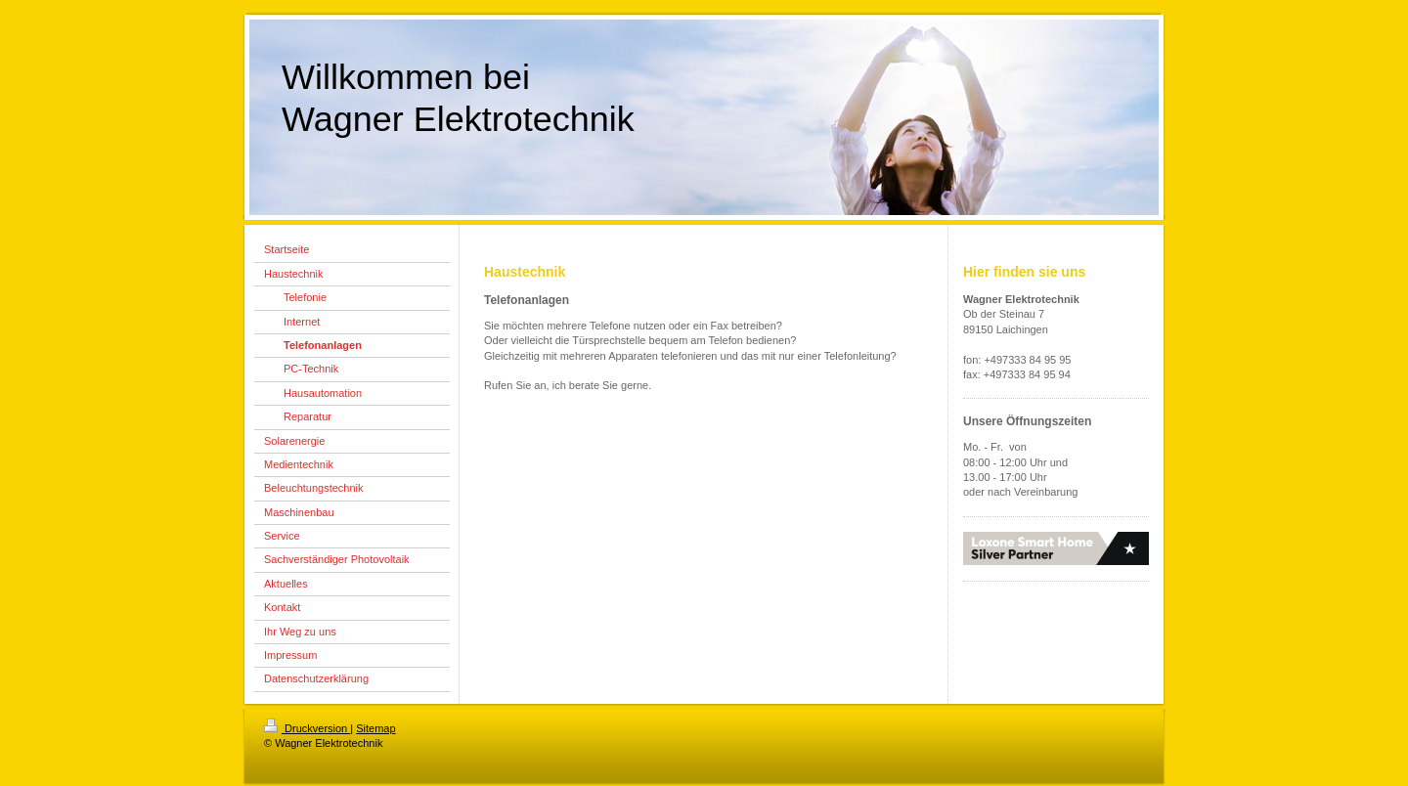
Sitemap (375, 728)
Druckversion (307, 728)
